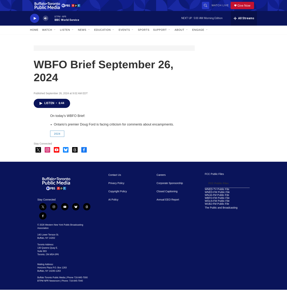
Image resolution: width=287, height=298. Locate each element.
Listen (65, 38)
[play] (35, 27)
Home (34, 38)
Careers (161, 183)
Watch (47, 38)
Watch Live (221, 9)
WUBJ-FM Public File (217, 212)
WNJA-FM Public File (217, 203)
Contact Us (114, 183)
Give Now (246, 10)
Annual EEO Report (167, 208)
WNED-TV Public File (217, 197)
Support (160, 38)
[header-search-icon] (206, 9)
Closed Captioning (166, 199)
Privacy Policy (116, 191)
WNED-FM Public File (217, 200)
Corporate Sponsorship (169, 191)
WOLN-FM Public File (217, 209)
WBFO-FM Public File (217, 206)
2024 (57, 141)
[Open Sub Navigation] (54, 38)
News (82, 38)
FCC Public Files (214, 182)
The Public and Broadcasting (221, 216)
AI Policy (113, 208)
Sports (143, 38)
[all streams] (244, 26)
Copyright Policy (117, 199)
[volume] (45, 27)
